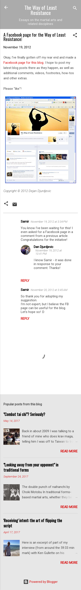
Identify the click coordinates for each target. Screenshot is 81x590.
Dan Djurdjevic (43, 247)
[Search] (75, 8)
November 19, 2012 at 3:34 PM (49, 221)
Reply (25, 280)
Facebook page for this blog (23, 63)
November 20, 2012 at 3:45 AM (49, 290)
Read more (69, 451)
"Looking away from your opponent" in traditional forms (30, 467)
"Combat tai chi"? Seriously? (24, 414)
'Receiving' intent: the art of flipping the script (32, 523)
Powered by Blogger (40, 582)
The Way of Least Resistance (40, 9)
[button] (75, 36)
